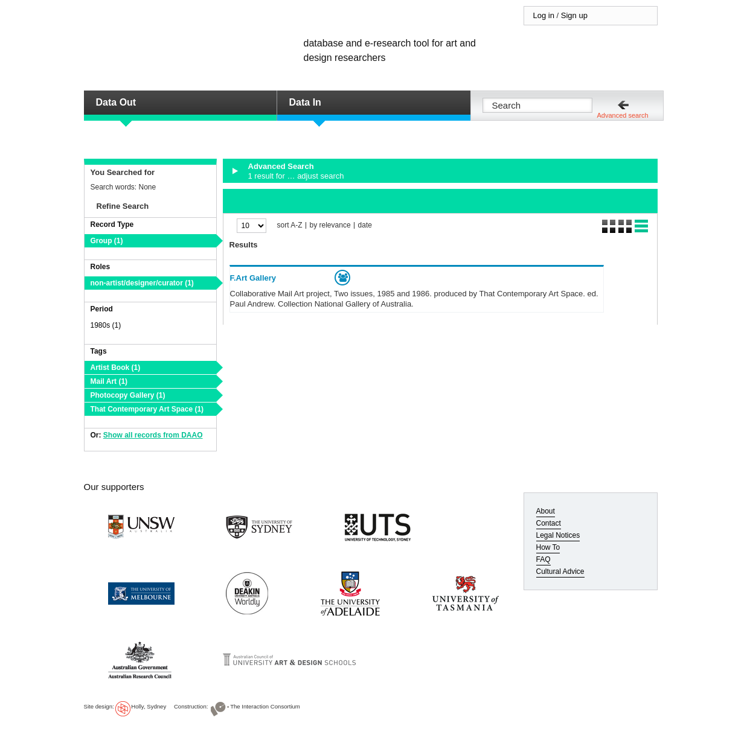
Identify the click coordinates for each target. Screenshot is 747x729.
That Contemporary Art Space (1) (147, 409)
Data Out (116, 102)
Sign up (574, 15)
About (545, 511)
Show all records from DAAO (153, 435)
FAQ (543, 559)
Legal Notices (558, 535)
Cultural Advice (560, 571)
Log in (543, 15)
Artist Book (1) (116, 367)
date (365, 225)
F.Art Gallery (253, 277)
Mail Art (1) (109, 381)
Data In (305, 102)
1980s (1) (106, 325)
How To (548, 547)
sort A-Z (290, 225)
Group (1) (107, 241)
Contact (548, 523)
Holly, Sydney (148, 706)
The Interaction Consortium (265, 706)
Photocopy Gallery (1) (128, 395)
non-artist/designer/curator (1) (142, 283)
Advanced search (623, 115)
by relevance (330, 225)
